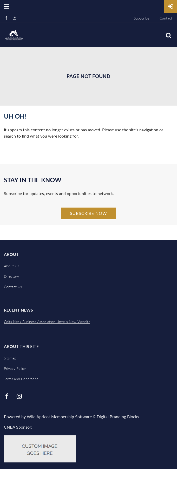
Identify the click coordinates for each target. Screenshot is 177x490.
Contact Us (13, 287)
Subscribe (141, 18)
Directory (11, 276)
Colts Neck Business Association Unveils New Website (47, 321)
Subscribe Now (88, 213)
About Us (11, 266)
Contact (166, 18)
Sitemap (10, 358)
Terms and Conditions (21, 379)
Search (168, 35)
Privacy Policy (15, 368)
